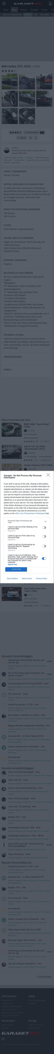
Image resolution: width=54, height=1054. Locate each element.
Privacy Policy (41, 578)
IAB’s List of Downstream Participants (30, 513)
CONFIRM (16, 569)
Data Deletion (12, 578)
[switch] (44, 527)
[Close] (49, 475)
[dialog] (27, 527)
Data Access (27, 578)
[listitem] (27, 521)
